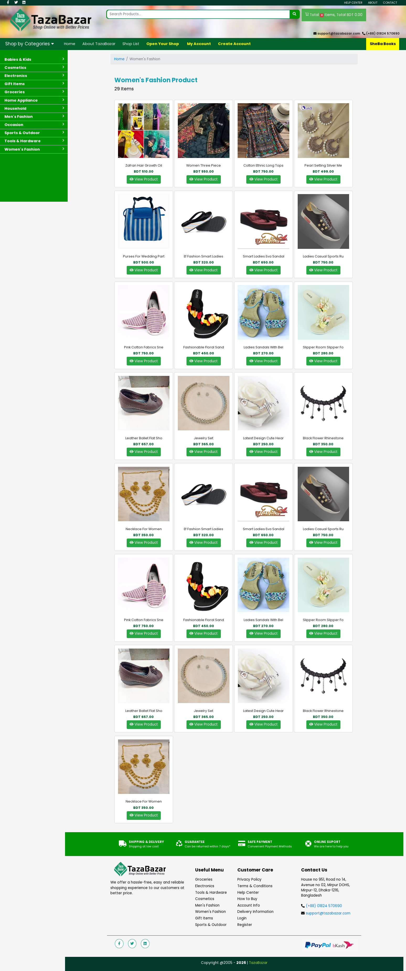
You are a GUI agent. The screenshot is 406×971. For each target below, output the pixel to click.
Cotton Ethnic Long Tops (263, 165)
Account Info (248, 905)
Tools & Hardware (211, 892)
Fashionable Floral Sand (203, 347)
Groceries (203, 879)
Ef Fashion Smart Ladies (203, 256)
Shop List (130, 43)
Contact (390, 3)
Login (242, 918)
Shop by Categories (29, 44)
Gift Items (204, 918)
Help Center (353, 3)
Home (69, 43)
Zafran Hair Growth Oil (143, 165)
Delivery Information (255, 911)
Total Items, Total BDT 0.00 (334, 15)
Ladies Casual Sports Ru (323, 256)
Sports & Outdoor (211, 924)
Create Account (234, 43)
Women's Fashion (210, 911)
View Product (144, 179)
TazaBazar (258, 962)
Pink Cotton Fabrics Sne (143, 347)
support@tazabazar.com (338, 33)
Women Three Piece (203, 165)
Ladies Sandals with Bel (263, 347)
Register (244, 924)
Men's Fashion (207, 905)
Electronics (204, 886)
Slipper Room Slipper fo (323, 347)
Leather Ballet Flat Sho (143, 438)
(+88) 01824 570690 (382, 33)
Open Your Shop (162, 43)
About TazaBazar (98, 43)
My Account (199, 43)
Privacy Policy (249, 879)
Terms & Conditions (255, 886)
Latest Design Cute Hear (263, 438)
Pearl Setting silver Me (323, 165)
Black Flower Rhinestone (323, 438)
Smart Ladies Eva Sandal (263, 256)
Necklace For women (144, 529)
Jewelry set (203, 438)
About (372, 3)
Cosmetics (204, 898)
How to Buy (247, 898)
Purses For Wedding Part (143, 256)
